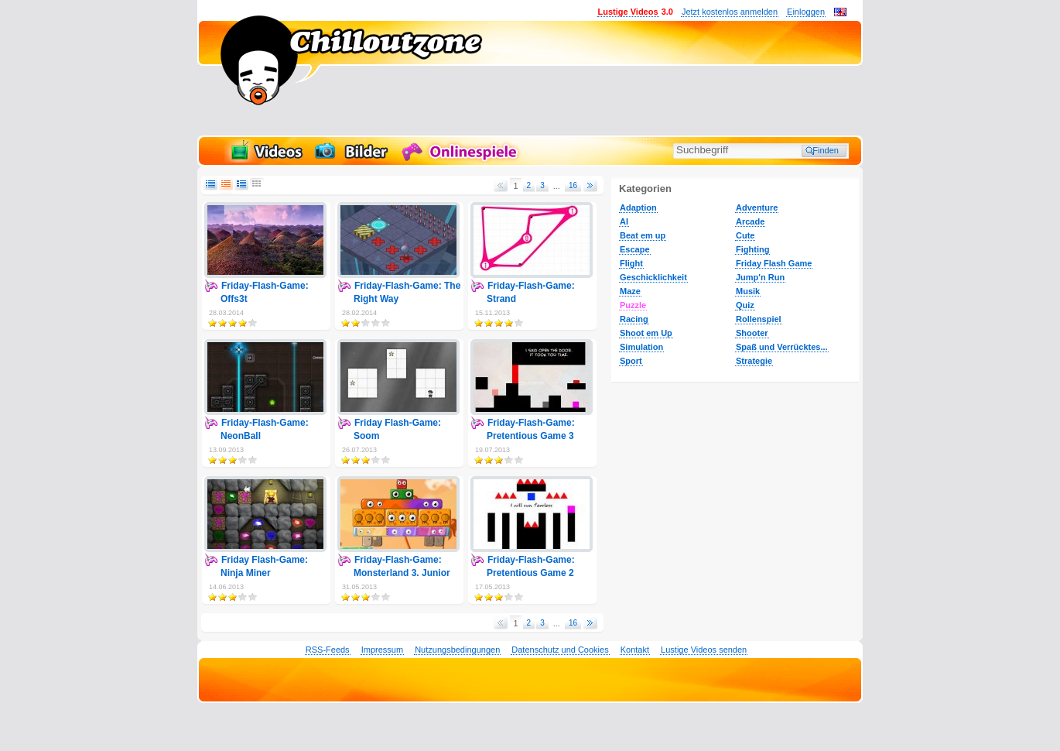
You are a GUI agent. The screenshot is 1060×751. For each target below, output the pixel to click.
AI (624, 221)
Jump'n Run (760, 277)
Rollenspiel (758, 319)
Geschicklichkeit (653, 277)
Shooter (752, 333)
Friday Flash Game (774, 263)
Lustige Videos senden (704, 649)
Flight (631, 263)
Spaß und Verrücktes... (782, 346)
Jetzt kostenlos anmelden (730, 11)
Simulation (641, 346)
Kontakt (635, 649)
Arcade (750, 221)
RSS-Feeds (328, 649)
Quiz (745, 305)
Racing (634, 319)
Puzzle (633, 305)
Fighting (752, 249)
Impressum (382, 649)
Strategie (754, 360)
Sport (631, 360)
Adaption (638, 207)
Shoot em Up (646, 333)
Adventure (757, 207)
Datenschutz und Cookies (559, 649)
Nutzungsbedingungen (457, 649)
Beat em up (642, 235)
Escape (635, 249)
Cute (745, 235)
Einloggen (806, 11)
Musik (748, 291)
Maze (630, 291)
